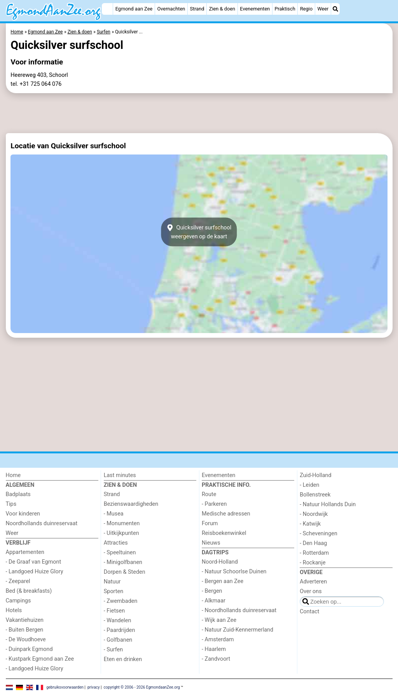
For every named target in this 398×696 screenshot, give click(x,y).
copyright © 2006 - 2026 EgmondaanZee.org (141, 687)
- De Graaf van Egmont (33, 562)
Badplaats (18, 494)
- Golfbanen (118, 640)
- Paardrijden (119, 630)
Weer (322, 9)
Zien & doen (222, 9)
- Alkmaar (213, 600)
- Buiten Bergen (25, 630)
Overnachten (171, 9)
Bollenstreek (315, 494)
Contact (309, 611)
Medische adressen (226, 513)
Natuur (112, 581)
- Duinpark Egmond (29, 649)
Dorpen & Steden (124, 572)
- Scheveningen (318, 533)
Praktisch (284, 9)
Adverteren (313, 581)
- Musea (114, 513)
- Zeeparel (18, 581)
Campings (18, 600)
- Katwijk (310, 524)
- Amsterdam (218, 639)
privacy (93, 687)
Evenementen (255, 9)
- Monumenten (122, 523)
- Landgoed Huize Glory (34, 571)
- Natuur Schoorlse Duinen (234, 571)
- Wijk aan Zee (219, 620)
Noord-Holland (220, 562)
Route (209, 494)
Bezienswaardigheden (131, 504)
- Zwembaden (121, 601)
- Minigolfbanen (123, 562)
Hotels (14, 610)
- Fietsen (114, 610)
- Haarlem (214, 649)
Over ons (310, 591)
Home (13, 475)
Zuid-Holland (315, 475)
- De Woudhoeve (26, 639)
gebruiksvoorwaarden (65, 687)
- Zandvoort (216, 659)
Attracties (116, 543)
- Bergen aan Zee (222, 581)
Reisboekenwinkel (224, 533)
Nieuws (211, 543)
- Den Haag (313, 543)
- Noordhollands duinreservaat (239, 610)
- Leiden (309, 485)
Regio (306, 9)
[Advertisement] (199, 113)
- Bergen (212, 591)
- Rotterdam (314, 553)
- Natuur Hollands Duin (328, 504)
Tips (11, 504)
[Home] (107, 9)
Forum (210, 523)
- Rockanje (312, 562)
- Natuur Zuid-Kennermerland (237, 630)
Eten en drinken (123, 659)
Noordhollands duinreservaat (42, 523)
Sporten (113, 591)
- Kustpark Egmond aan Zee (40, 659)
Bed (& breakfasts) (29, 591)
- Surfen (113, 649)
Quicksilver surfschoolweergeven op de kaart (199, 232)
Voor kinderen (23, 513)
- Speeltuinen (120, 552)
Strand (197, 9)
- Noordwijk (314, 514)
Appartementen (25, 552)
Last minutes (120, 475)
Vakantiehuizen (25, 620)
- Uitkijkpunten (121, 533)
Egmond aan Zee (134, 9)
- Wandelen (117, 620)
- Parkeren (214, 504)
